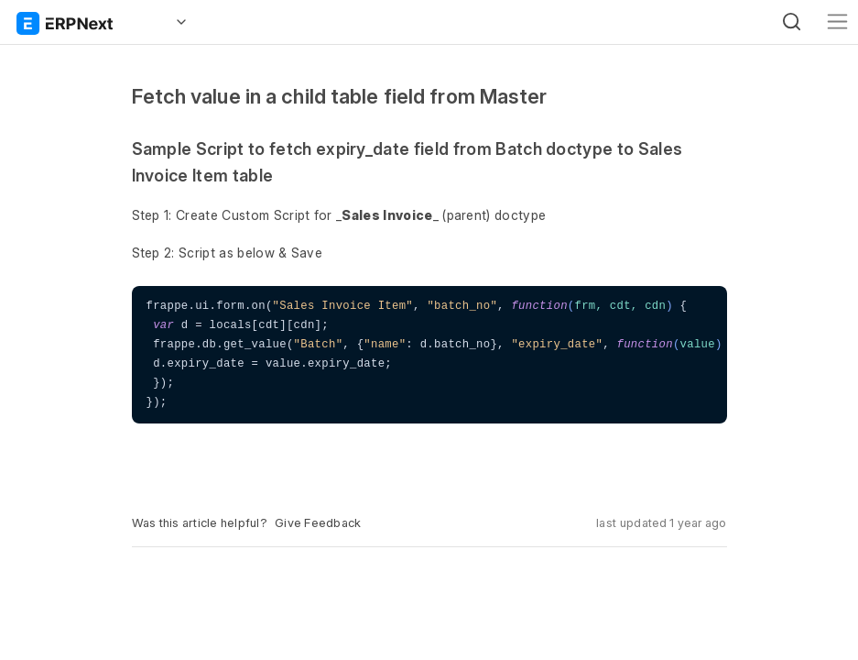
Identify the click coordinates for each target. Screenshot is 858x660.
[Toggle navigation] (837, 21)
